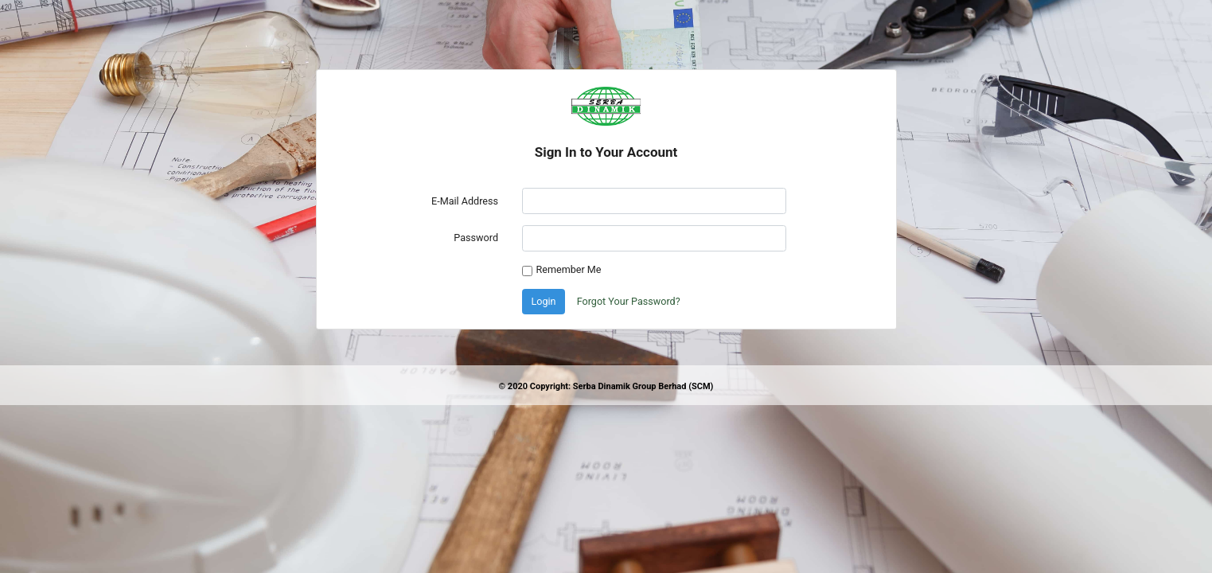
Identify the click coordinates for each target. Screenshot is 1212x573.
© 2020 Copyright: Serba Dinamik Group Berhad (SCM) (605, 386)
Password (476, 238)
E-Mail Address (464, 201)
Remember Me (569, 269)
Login (544, 301)
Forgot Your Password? (628, 301)
